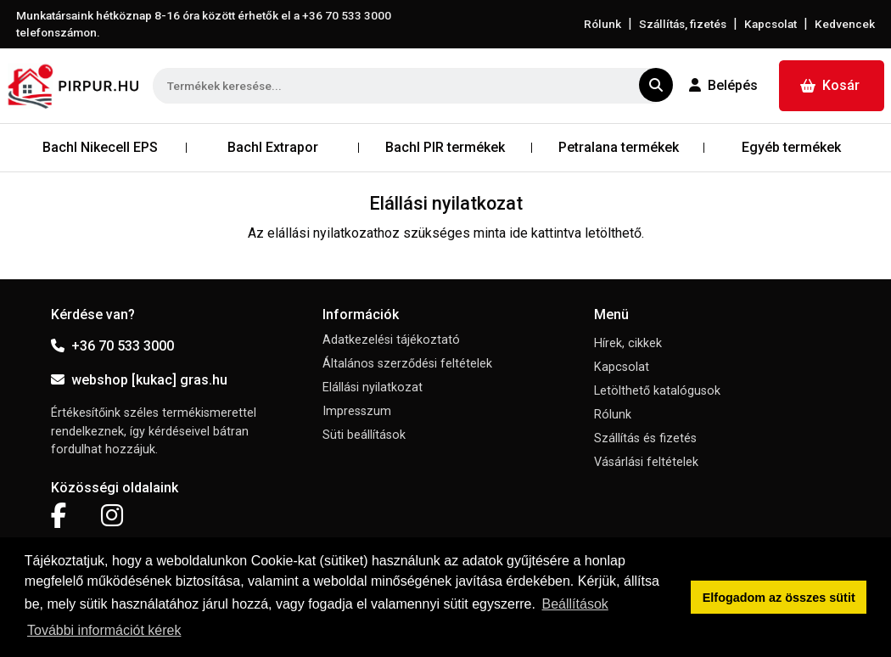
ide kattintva (545, 233)
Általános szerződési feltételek (407, 364)
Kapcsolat (770, 24)
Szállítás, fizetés (682, 24)
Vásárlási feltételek (646, 462)
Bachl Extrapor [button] (272, 147)
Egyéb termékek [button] (791, 147)
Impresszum (356, 411)
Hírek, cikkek (628, 343)
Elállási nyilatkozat (372, 387)
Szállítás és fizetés (645, 438)
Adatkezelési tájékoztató (391, 340)
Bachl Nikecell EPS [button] (100, 147)
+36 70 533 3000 (112, 346)
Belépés (723, 85)
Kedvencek (845, 24)
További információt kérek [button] (104, 630)
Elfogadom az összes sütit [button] (779, 597)
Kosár (830, 85)
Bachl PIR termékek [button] (445, 147)
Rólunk (602, 24)
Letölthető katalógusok (657, 391)
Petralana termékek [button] (618, 147)
